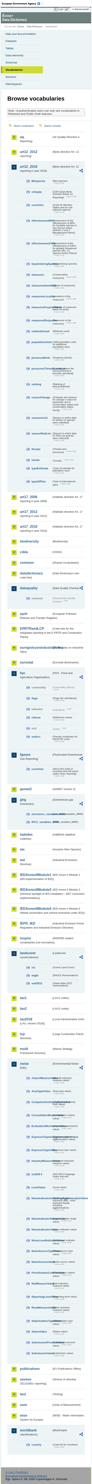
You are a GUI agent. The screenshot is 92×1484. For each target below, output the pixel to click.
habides (26, 834)
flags (35, 698)
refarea (36, 717)
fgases (25, 754)
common (27, 562)
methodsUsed (40, 331)
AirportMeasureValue (42, 1078)
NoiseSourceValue (42, 1261)
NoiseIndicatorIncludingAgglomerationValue (42, 1198)
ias (22, 849)
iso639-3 (37, 1174)
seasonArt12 (40, 417)
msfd (24, 1049)
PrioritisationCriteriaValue (42, 1272)
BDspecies (38, 181)
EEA (22, 3)
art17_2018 (28, 526)
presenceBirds (41, 357)
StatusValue (39, 1331)
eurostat (26, 662)
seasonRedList (41, 433)
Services (10, 76)
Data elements (14, 55)
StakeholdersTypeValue (42, 1320)
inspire (25, 938)
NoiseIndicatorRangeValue (42, 1218)
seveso (25, 1379)
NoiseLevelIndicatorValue (42, 1240)
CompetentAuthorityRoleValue (42, 1102)
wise (23, 1415)
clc (33, 967)
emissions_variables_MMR (42, 814)
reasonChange (41, 397)
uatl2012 (37, 983)
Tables (9, 48)
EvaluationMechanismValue (42, 1126)
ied (22, 860)
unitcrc (36, 736)
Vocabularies (14, 69)
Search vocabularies (24, 126)
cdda (24, 552)
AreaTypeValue (41, 1091)
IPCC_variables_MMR (42, 822)
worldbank (28, 1430)
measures (38, 274)
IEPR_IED (27, 923)
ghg (23, 799)
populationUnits (42, 342)
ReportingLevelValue (42, 1296)
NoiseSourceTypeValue (42, 1251)
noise (24, 1063)
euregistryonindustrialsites (36, 647)
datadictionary (31, 573)
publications (30, 1368)
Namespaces (13, 84)
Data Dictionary (34, 26)
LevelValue (38, 1187)
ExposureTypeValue (42, 1150)
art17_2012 (28, 512)
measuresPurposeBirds (42, 307)
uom (23, 1405)
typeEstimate (40, 468)
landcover (28, 953)
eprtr (24, 614)
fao (22, 673)
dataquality (29, 588)
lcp (22, 1034)
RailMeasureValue (42, 1283)
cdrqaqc (37, 191)
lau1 (23, 998)
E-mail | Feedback (16, 1472)
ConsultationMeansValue (42, 1115)
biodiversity (29, 541)
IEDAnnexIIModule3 (35, 889)
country (36, 1444)
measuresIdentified (42, 285)
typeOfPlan (39, 481)
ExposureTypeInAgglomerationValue (42, 1136)
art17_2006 (28, 497)
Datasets (11, 41)
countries (38, 205)
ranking (36, 384)
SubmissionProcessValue (42, 1342)
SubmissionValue (42, 1353)
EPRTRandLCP (32, 628)
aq (22, 137)
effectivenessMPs (42, 220)
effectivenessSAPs (42, 243)
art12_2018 (28, 166)
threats (36, 449)
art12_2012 (28, 152)
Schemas (11, 62)
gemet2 (26, 789)
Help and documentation (20, 33)
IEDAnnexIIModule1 (35, 875)
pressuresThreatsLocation (42, 368)
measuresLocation (42, 296)
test (23, 1394)
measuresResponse (42, 320)
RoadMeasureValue (42, 1307)
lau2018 (26, 1019)
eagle (35, 975)
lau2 (23, 1008)
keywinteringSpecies (42, 263)
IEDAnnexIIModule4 (35, 908)
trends (36, 460)
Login (60, 9)
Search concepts (52, 126)
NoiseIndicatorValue (42, 1229)
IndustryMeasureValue (42, 1160)
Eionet (21, 26)
